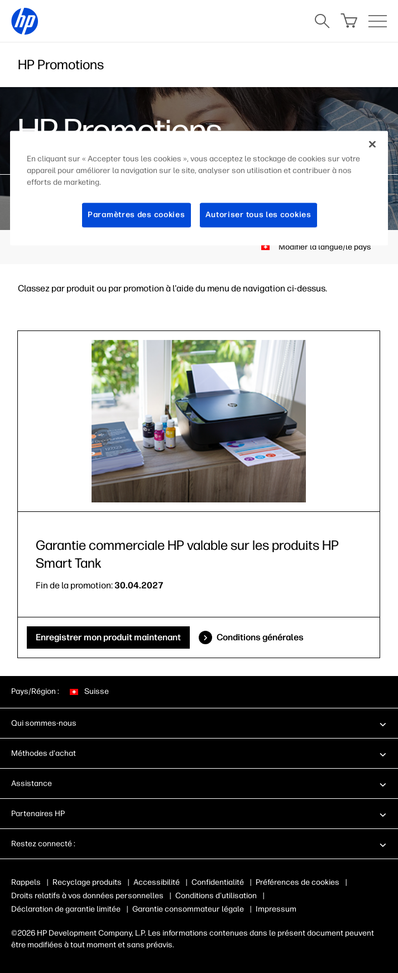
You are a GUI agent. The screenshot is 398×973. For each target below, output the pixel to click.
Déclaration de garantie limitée (66, 909)
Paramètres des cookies (136, 215)
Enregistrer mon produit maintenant (108, 637)
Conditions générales (260, 637)
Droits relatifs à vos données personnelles (87, 895)
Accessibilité (156, 882)
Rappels (26, 882)
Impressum (276, 909)
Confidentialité (217, 882)
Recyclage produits (87, 882)
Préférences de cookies (297, 882)
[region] (199, 188)
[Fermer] (372, 144)
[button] (199, 723)
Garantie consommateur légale (188, 909)
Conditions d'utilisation (216, 895)
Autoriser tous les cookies (258, 215)
